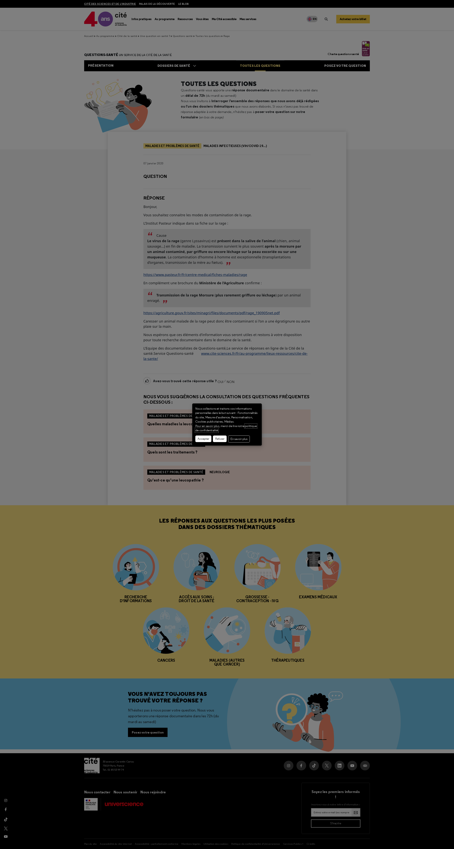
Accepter (203, 439)
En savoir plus (238, 439)
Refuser (219, 439)
